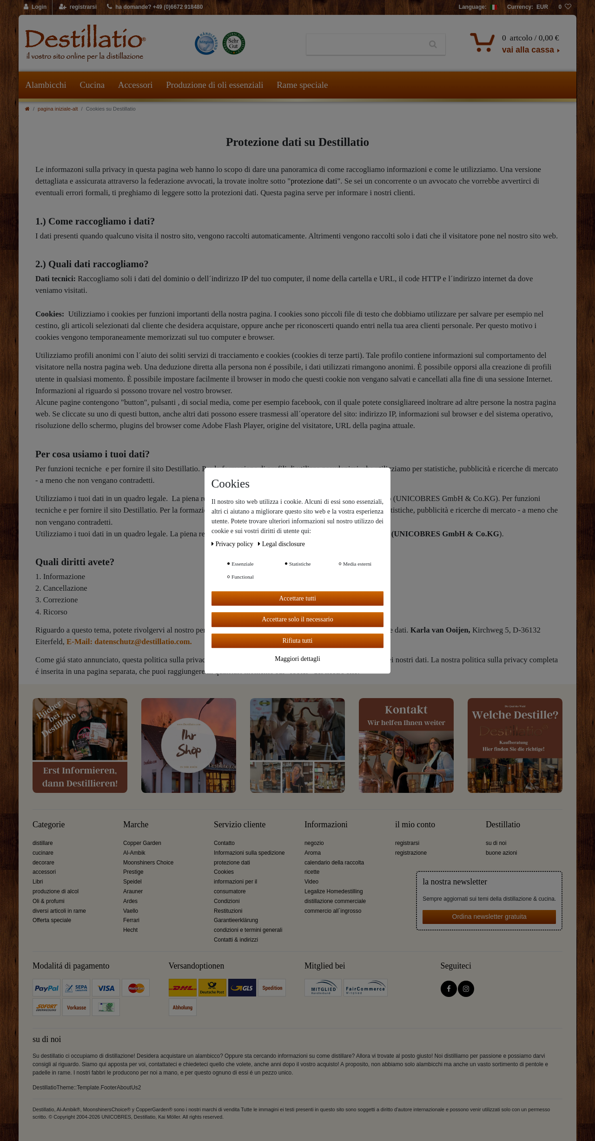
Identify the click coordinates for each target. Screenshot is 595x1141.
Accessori (135, 85)
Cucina (92, 85)
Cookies (224, 872)
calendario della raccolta (334, 862)
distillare (43, 843)
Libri (38, 881)
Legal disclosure (281, 544)
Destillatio (503, 824)
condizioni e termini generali (248, 930)
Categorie (49, 824)
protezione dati (314, 181)
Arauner (133, 891)
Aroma (312, 853)
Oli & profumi (49, 901)
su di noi (496, 843)
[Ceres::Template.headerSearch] (433, 44)
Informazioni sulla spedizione (249, 853)
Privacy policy (233, 544)
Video (311, 881)
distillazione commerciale (335, 901)
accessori (44, 872)
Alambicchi (45, 85)
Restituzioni (228, 911)
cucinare (43, 853)
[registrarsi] (78, 7)
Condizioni (227, 901)
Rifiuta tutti (298, 640)
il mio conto (415, 824)
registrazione (411, 853)
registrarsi (407, 843)
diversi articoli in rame (59, 911)
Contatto (224, 843)
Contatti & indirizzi (236, 940)
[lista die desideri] (564, 7)
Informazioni (326, 824)
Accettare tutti (297, 598)
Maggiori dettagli (297, 658)
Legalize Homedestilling (333, 891)
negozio (314, 843)
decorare (43, 862)
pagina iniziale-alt (58, 109)
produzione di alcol (56, 891)
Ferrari (131, 920)
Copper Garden (142, 843)
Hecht (130, 930)
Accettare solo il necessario (297, 619)
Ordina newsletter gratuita (489, 916)
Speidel (132, 881)
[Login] (36, 7)
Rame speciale (302, 85)
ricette (311, 872)
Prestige (133, 872)
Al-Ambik (134, 853)
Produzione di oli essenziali (214, 85)
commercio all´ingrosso (332, 911)
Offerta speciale (52, 920)
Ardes (130, 901)
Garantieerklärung (236, 920)
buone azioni (501, 853)
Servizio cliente (239, 824)
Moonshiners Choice (148, 862)
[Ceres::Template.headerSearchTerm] (363, 44)
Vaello (130, 911)
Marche (135, 824)
